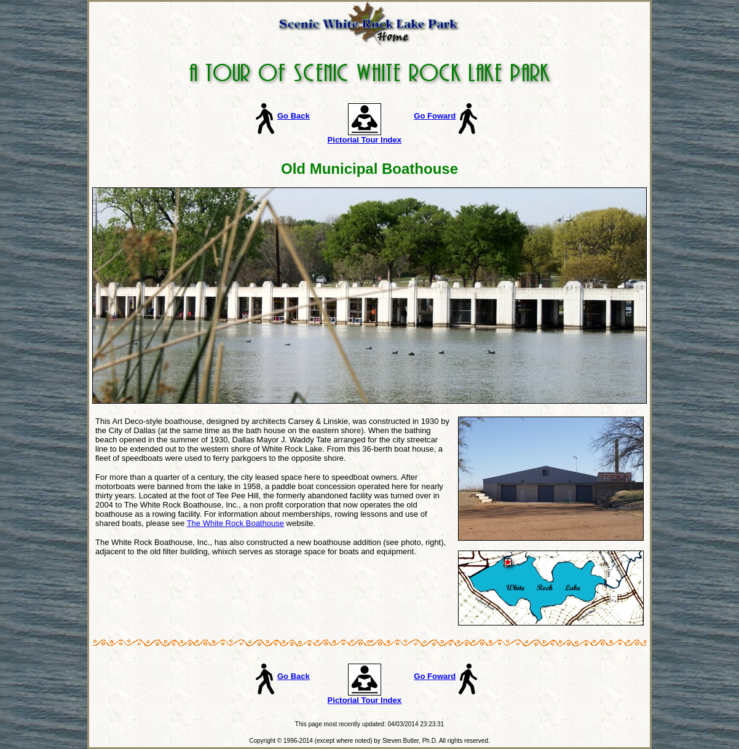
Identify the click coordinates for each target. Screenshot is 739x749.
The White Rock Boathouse (235, 523)
